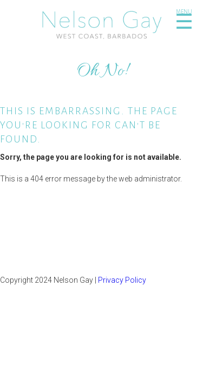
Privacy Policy (122, 280)
